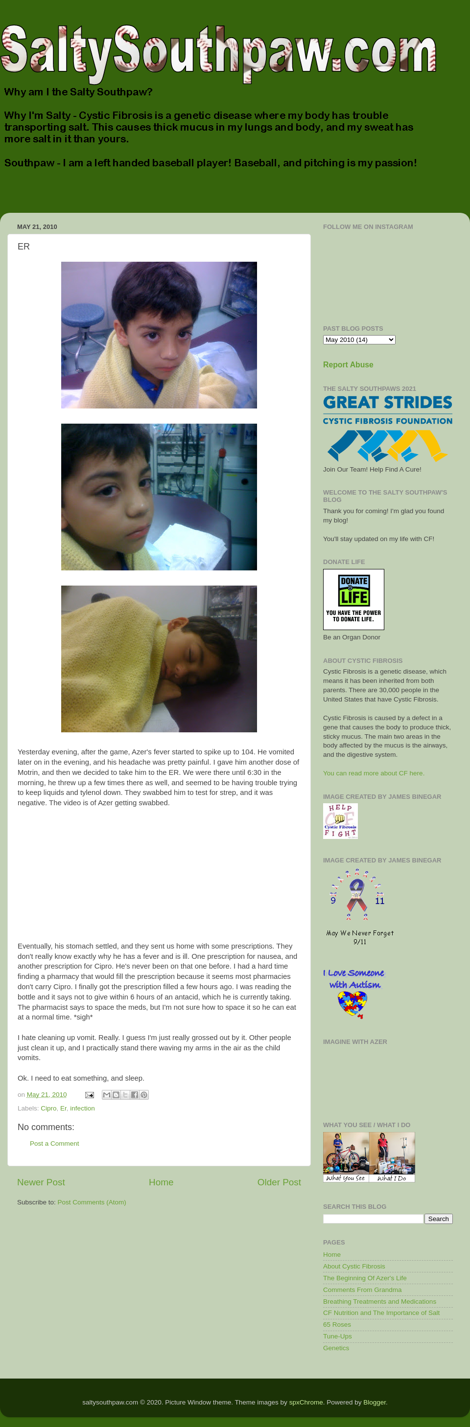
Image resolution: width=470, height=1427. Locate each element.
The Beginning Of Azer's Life (365, 1278)
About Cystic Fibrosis (354, 1266)
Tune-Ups (337, 1336)
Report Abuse (348, 365)
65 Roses (337, 1324)
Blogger (374, 1402)
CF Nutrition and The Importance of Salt (381, 1312)
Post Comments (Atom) (92, 1202)
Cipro (48, 1108)
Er (63, 1108)
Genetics (336, 1348)
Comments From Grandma (362, 1289)
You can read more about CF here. (373, 773)
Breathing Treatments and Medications (379, 1301)
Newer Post (41, 1182)
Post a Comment (54, 1143)
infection (82, 1108)
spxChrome (306, 1402)
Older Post (279, 1182)
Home (161, 1182)
